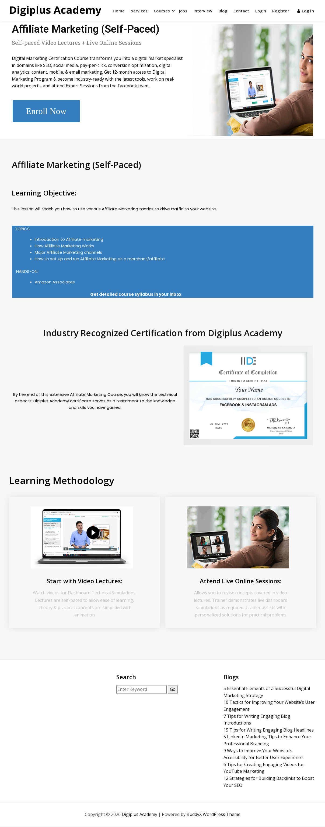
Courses (162, 10)
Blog (223, 10)
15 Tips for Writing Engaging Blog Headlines (268, 730)
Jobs (183, 10)
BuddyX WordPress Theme (213, 814)
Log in (305, 10)
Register (280, 10)
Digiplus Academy (55, 10)
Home (119, 10)
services (139, 10)
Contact (241, 10)
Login (260, 10)
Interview (203, 10)
